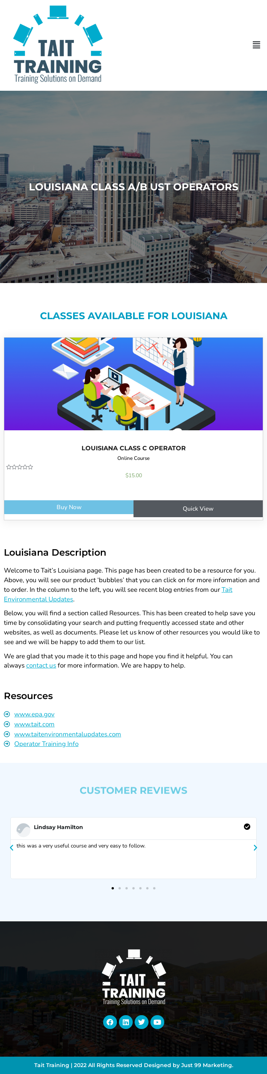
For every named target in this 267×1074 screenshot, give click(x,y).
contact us (41, 665)
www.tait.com (34, 724)
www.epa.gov (34, 714)
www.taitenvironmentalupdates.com (67, 734)
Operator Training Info (46, 743)
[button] (256, 45)
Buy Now (69, 507)
